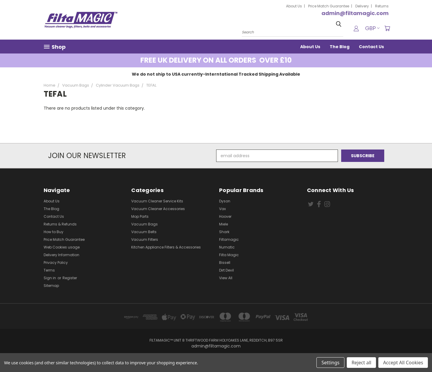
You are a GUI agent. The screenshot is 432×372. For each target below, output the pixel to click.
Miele (223, 224)
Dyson (224, 201)
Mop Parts (140, 216)
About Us (294, 6)
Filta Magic (229, 254)
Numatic (227, 247)
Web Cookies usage (62, 247)
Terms (49, 270)
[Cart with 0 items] (387, 28)
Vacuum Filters (144, 239)
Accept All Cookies (403, 362)
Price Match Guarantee (328, 6)
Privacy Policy (56, 262)
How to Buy (53, 231)
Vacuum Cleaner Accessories (158, 208)
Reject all (361, 362)
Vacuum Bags (144, 224)
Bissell (224, 262)
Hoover (225, 216)
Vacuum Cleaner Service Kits (157, 201)
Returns (382, 6)
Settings (330, 362)
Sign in (50, 277)
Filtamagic (229, 239)
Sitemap (51, 285)
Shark (224, 231)
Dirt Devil (226, 270)
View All (225, 277)
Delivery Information (61, 254)
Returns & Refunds (60, 224)
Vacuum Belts (144, 231)
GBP (372, 28)
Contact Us (371, 47)
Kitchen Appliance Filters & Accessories (166, 247)
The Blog (339, 47)
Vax (222, 208)
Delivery (362, 6)
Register (70, 277)
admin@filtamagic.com (355, 13)
